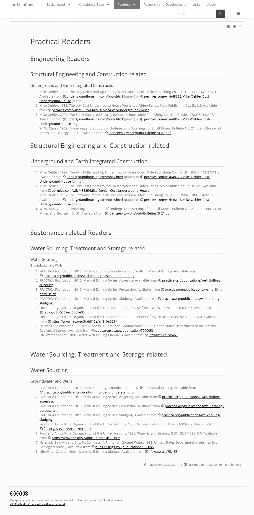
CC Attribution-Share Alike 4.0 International (37, 504)
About (211, 4)
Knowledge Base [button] (91, 4)
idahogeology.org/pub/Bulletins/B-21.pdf (140, 133)
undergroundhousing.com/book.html (95, 96)
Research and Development (165, 4)
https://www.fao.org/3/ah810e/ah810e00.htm (86, 321)
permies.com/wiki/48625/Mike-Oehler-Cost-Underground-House (100, 110)
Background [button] (56, 4)
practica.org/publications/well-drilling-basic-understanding (89, 276)
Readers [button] (123, 4)
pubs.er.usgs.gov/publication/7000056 (124, 330)
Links (196, 4)
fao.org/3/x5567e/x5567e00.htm (68, 312)
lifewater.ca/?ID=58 (163, 335)
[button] (71, 4)
